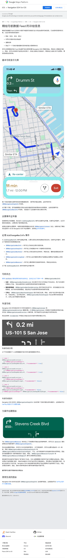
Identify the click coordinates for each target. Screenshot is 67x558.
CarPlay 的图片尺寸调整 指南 (11, 404)
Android (26, 546)
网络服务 (26, 554)
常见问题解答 (5, 546)
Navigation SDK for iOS (17, 7)
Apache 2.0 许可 (56, 490)
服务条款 (47, 554)
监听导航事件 (40, 228)
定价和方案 (48, 546)
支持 (46, 551)
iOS (3, 7)
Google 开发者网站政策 (20, 492)
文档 (26, 21)
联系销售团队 (59, 7)
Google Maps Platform (17, 21)
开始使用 (47, 7)
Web (25, 551)
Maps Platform (18, 2)
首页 (3, 21)
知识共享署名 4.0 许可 (29, 490)
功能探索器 (5, 548)
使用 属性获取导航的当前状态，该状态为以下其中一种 (22, 278)
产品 (8, 21)
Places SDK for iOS (7, 551)
